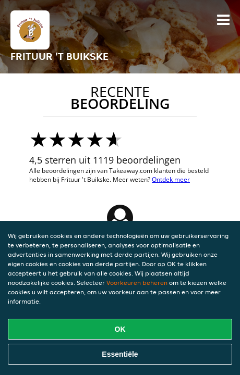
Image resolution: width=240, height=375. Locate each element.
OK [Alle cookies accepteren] (120, 329)
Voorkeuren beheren (136, 282)
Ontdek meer (171, 179)
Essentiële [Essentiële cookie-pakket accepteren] (120, 354)
